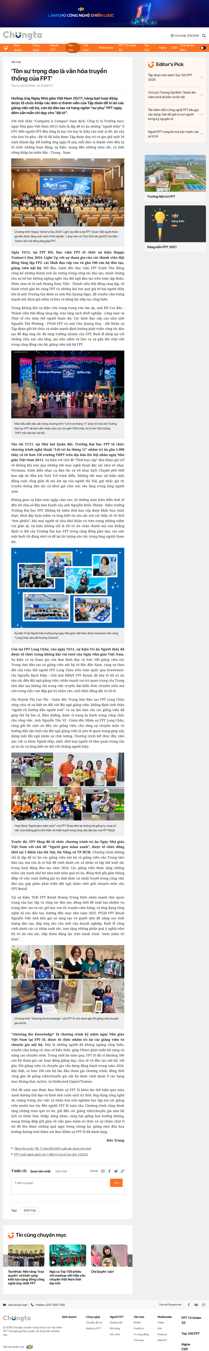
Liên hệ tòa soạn (15, 1298)
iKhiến (137, 1315)
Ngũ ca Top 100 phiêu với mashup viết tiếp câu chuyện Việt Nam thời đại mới (67, 1271)
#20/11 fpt (30, 1203)
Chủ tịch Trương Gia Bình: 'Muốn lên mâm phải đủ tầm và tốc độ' (175, 95)
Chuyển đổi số (94, 1315)
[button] (130, 1254)
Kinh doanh (18, 48)
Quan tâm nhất (40, 1171)
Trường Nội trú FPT (161, 196)
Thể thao (86, 48)
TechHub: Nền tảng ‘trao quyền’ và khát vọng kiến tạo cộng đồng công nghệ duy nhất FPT (26, 1271)
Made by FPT (93, 1321)
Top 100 (146, 48)
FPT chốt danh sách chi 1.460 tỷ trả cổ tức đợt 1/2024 (51, 1154)
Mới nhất (61, 1171)
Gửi (116, 1182)
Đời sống (115, 1321)
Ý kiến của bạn (67, 1183)
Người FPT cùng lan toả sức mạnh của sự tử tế (175, 134)
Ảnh (160, 1321)
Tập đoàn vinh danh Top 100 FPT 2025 (175, 77)
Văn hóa (70, 48)
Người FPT (54, 48)
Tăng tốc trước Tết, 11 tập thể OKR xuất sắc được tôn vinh (52, 1148)
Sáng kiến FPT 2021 (162, 247)
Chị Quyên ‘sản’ (102, 1265)
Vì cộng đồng (141, 1327)
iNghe (162, 47)
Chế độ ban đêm (193, 48)
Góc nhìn (115, 1327)
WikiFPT (162, 1333)
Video (161, 1315)
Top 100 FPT (190, 1327)
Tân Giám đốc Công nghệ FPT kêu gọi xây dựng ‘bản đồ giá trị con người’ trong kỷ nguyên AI (175, 114)
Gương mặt (116, 1315)
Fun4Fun (139, 1321)
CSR (175, 47)
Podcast (162, 1327)
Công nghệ (35, 48)
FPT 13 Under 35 (128, 48)
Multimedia (106, 47)
